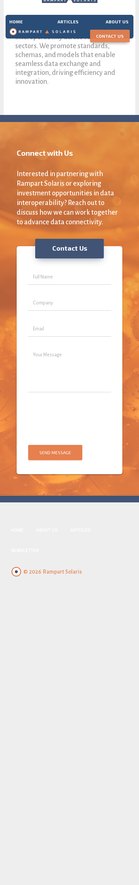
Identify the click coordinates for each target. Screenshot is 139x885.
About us (117, 21)
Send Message (55, 452)
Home (16, 21)
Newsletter (25, 550)
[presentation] (69, 419)
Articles (68, 21)
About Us (47, 530)
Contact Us (110, 36)
